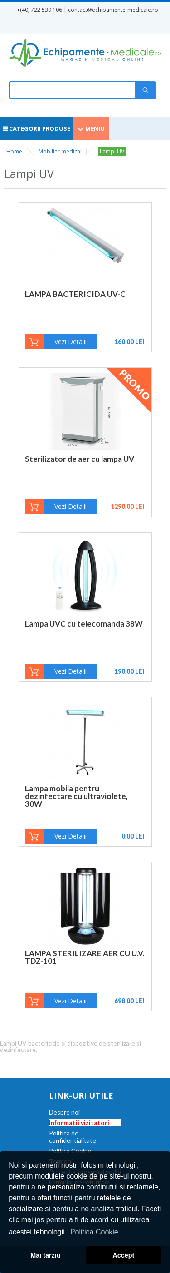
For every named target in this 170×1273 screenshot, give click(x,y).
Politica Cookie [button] (94, 1232)
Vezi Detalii (70, 341)
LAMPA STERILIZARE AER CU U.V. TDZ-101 (84, 957)
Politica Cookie (70, 1151)
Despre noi (64, 1112)
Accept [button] (123, 1255)
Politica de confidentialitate (72, 1136)
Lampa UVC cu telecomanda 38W (84, 623)
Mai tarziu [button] (45, 1255)
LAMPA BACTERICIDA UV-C (75, 294)
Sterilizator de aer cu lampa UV (79, 459)
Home (14, 151)
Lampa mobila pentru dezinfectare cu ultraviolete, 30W (76, 796)
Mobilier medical (60, 151)
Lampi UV (112, 151)
